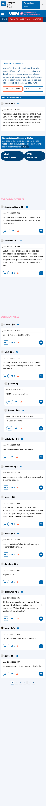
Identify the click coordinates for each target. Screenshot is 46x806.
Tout (4, 19)
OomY (8, 325)
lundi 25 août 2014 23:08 (15, 390)
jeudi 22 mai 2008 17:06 (11, 540)
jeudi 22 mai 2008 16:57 (11, 445)
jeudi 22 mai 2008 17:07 (11, 570)
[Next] (33, 682)
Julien (7, 534)
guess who (9, 592)
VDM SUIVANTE (32, 156)
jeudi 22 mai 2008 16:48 (11, 331)
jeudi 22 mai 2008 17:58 (11, 247)
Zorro (7, 656)
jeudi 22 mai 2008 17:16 (11, 634)
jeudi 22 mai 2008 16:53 (11, 358)
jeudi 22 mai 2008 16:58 (11, 473)
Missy (7, 104)
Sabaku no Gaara (12, 207)
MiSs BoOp (10, 439)
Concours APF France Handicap (25, 19)
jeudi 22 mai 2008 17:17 (11, 110)
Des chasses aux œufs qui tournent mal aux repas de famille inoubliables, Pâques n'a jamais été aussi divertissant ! (22, 142)
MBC (7, 352)
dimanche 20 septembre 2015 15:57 (19, 417)
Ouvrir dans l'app (29, 4)
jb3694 (11, 411)
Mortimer (9, 241)
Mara (7, 628)
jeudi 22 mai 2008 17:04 (11, 503)
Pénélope (9, 467)
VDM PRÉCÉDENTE (10, 156)
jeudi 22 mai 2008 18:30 (11, 213)
